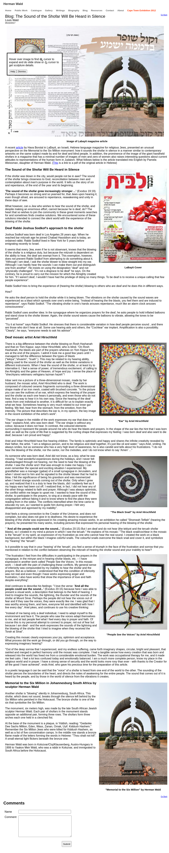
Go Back (164, 15)
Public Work (21, 10)
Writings (60, 10)
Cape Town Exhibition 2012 (141, 10)
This (55, 162)
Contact (110, 10)
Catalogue (36, 10)
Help (12, 71)
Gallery (49, 10)
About (120, 10)
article (19, 147)
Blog (85, 10)
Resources (96, 10)
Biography (73, 10)
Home (8, 10)
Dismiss (22, 71)
